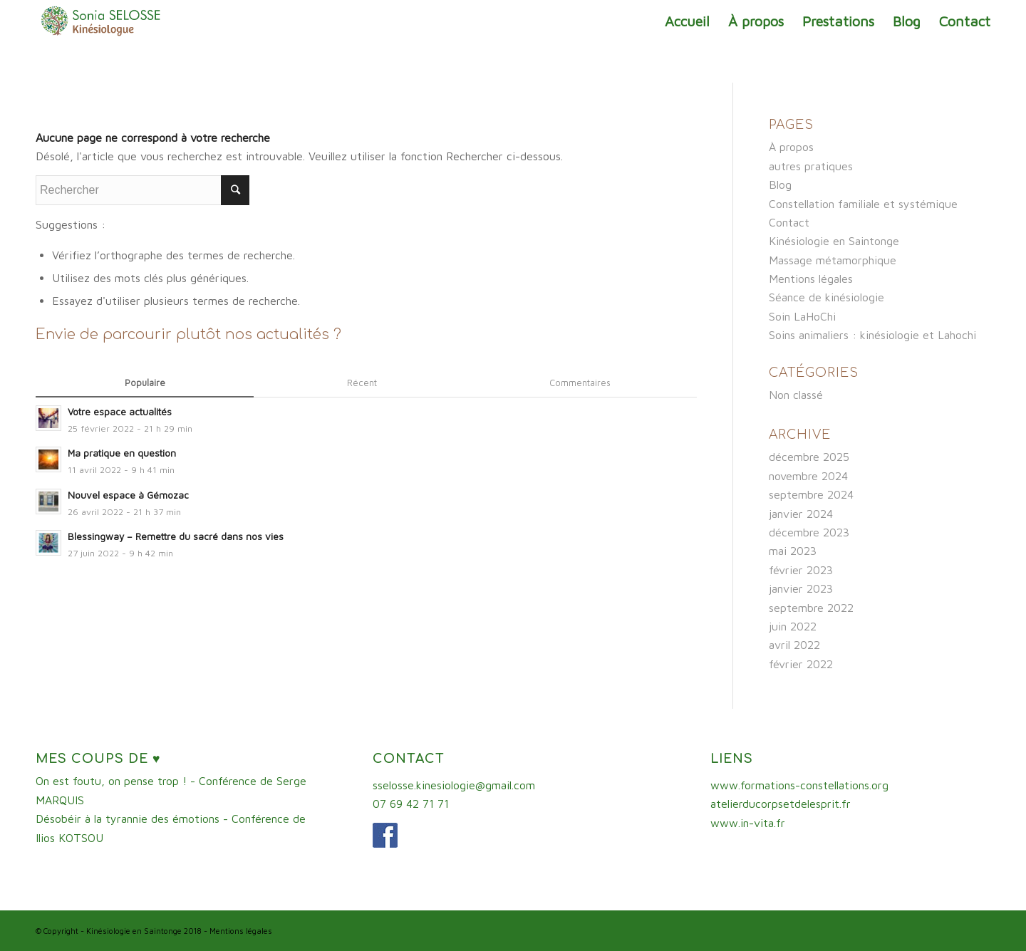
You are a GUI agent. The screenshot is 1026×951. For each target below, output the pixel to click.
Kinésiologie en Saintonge (834, 240)
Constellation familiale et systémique (863, 203)
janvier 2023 (801, 588)
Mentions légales (811, 278)
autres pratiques (811, 166)
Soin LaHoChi (802, 316)
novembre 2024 (808, 475)
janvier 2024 (801, 513)
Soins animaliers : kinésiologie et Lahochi (872, 334)
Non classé (796, 394)
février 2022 (801, 664)
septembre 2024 (811, 494)
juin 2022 (793, 626)
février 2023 (801, 569)
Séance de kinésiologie (826, 297)
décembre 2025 (809, 456)
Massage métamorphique (832, 260)
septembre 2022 (811, 607)
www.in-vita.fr (747, 822)
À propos (791, 146)
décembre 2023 (809, 532)
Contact (789, 222)
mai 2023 (793, 550)
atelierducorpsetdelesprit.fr (780, 803)
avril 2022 (794, 644)
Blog (780, 184)
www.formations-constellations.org (799, 785)
